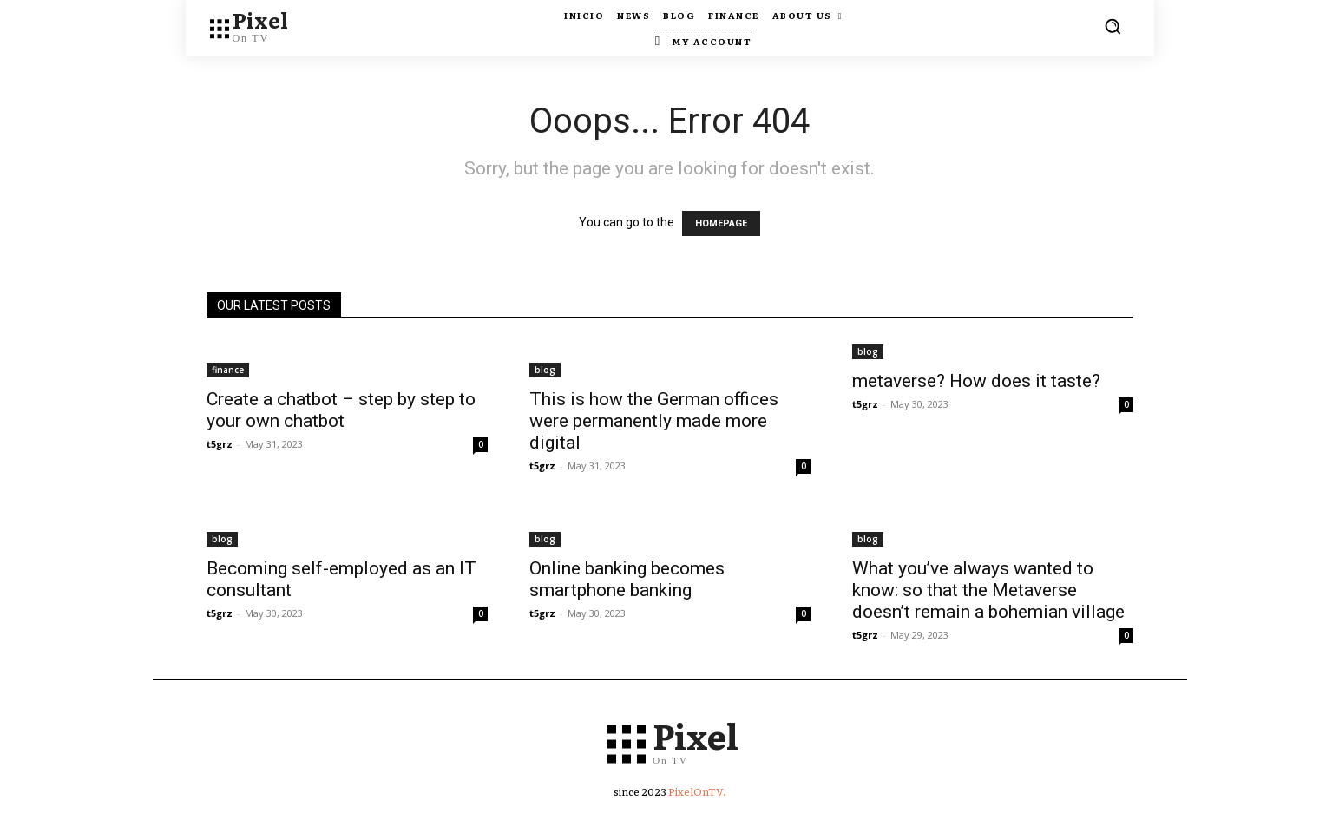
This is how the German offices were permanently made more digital (653, 421)
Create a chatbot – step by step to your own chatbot (341, 410)
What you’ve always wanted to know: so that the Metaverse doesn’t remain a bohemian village (988, 590)
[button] (1112, 26)
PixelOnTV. (697, 795)
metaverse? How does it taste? (976, 381)
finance (228, 370)
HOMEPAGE (721, 223)
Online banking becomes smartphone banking (627, 579)
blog (545, 370)
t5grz (220, 443)
